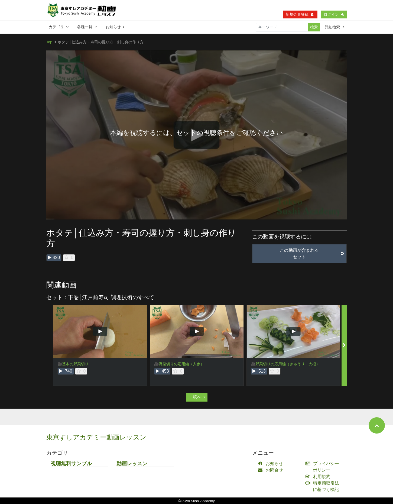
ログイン (334, 14)
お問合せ (271, 470)
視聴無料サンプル (71, 463)
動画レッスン (131, 463)
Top (49, 42)
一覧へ (196, 397)
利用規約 (318, 476)
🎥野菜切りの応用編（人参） (179, 364)
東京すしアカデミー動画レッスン (96, 437)
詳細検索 (335, 27)
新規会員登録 (300, 14)
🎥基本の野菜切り (73, 364)
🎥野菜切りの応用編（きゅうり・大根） (285, 364)
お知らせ (115, 27)
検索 (314, 27)
